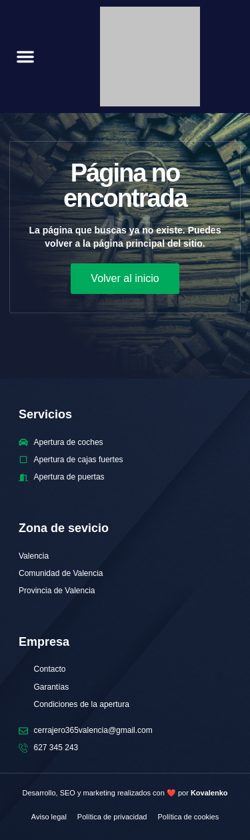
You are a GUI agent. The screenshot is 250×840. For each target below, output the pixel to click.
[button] (25, 56)
